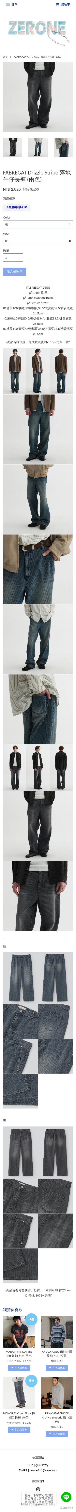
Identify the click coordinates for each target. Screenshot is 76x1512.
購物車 (62, 4)
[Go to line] (66, 1497)
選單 (11, 4)
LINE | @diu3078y (38, 1465)
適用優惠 (9, 198)
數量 (6, 250)
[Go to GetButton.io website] (66, 1508)
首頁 (5, 57)
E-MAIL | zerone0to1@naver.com (38, 1470)
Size (6, 234)
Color (6, 217)
